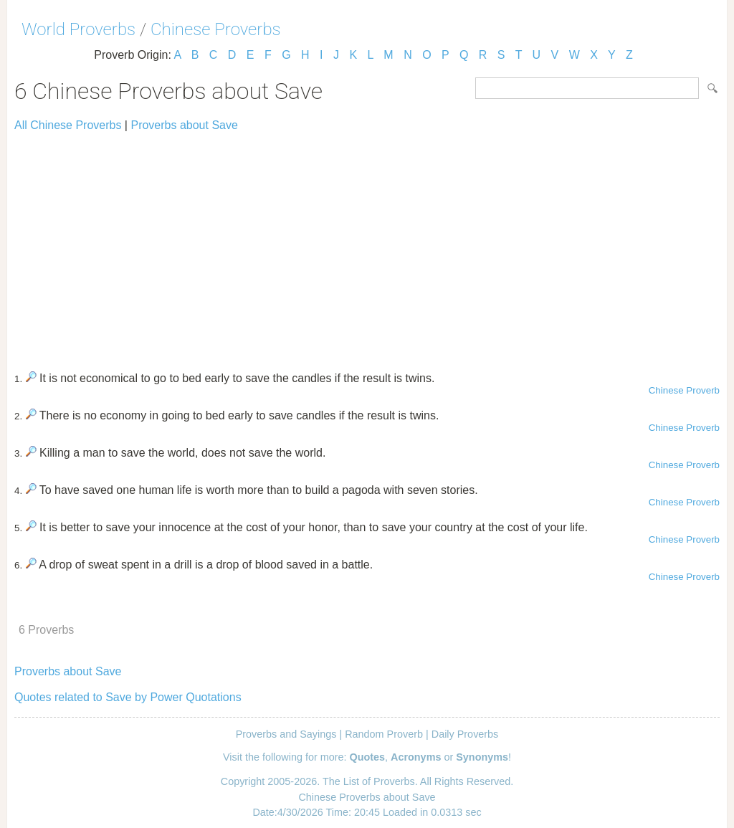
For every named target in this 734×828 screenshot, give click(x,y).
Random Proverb (384, 734)
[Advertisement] (367, 245)
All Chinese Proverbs (67, 125)
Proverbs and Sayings (286, 734)
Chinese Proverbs (216, 29)
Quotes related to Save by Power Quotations (128, 697)
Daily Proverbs (465, 734)
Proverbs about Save (183, 125)
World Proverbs (78, 29)
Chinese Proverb (684, 390)
